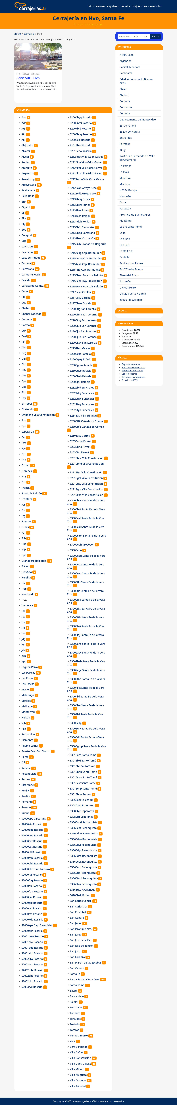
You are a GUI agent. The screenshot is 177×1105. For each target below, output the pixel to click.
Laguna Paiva (30, 667)
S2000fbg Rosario (32, 880)
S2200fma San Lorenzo (84, 314)
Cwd (24, 336)
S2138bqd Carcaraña (82, 233)
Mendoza (125, 178)
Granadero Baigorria (34, 561)
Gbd (24, 544)
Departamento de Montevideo (138, 119)
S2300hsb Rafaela (80, 376)
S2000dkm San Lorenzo (36, 869)
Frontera (27, 499)
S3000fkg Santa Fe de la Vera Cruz (86, 601)
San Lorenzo (77, 957)
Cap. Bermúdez (31, 257)
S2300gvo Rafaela (80, 370)
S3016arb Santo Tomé (83, 755)
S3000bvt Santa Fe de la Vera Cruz (86, 511)
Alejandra (27, 145)
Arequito (27, 168)
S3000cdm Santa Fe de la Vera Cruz (86, 537)
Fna (24, 476)
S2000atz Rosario (32, 824)
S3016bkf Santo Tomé (83, 760)
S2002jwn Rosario (32, 964)
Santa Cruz (126, 251)
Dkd (24, 364)
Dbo (24, 347)
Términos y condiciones (133, 377)
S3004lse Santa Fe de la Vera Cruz (85, 706)
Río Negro (126, 220)
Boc (24, 229)
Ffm (24, 454)
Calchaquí (28, 252)
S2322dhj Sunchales (82, 393)
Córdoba (125, 113)
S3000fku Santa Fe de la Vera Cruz (86, 610)
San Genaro (77, 917)
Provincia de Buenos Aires (135, 214)
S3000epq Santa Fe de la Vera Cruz (86, 557)
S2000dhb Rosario (32, 863)
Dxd (24, 387)
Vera (72, 1041)
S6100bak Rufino (80, 895)
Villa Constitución (80, 1058)
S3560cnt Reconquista (83, 828)
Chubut (124, 95)
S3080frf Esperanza (81, 816)
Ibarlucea (27, 605)
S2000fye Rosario (32, 897)
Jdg (23, 639)
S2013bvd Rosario (80, 145)
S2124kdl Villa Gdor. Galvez (86, 168)
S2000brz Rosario (32, 841)
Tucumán (125, 281)
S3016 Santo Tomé (131, 226)
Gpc (24, 555)
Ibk (23, 611)
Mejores (137, 6)
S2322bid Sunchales (82, 387)
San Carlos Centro (81, 901)
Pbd (24, 729)
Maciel (25, 689)
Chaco (123, 89)
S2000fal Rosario (32, 874)
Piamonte (27, 740)
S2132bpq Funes (80, 199)
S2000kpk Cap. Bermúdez (37, 925)
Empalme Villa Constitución (38, 415)
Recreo (26, 779)
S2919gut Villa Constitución (86, 489)
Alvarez (26, 151)
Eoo (24, 420)
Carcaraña (28, 269)
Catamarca (126, 73)
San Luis (125, 245)
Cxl (23, 342)
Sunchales (76, 1007)
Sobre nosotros (129, 373)
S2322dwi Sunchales (82, 398)
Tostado (75, 1024)
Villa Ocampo (78, 1080)
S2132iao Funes (79, 210)
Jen (23, 644)
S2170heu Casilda (80, 303)
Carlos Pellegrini (31, 274)
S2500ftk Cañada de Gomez (86, 421)
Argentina (28, 173)
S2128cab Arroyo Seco (83, 188)
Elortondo (28, 409)
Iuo (24, 633)
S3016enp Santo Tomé (83, 788)
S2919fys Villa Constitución (86, 472)
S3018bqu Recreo (80, 794)
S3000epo (76, 550)
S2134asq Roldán (80, 216)
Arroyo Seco (29, 184)
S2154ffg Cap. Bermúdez (85, 269)
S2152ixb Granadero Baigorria (88, 244)
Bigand (26, 207)
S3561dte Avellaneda (82, 889)
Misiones (125, 184)
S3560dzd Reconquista (83, 856)
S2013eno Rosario (81, 151)
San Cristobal (78, 912)
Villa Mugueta (78, 1075)
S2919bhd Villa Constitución (87, 463)
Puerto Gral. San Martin (36, 751)
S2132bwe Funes (80, 205)
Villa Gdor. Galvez (80, 1063)
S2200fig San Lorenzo (83, 309)
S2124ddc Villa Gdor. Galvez (86, 156)
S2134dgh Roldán (80, 221)
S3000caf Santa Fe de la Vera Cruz (86, 519)
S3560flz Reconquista (83, 873)
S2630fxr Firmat (79, 452)
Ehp (24, 392)
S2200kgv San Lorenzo (83, 342)
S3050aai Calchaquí (81, 800)
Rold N (26, 790)
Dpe (24, 381)
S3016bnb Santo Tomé (83, 772)
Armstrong (28, 179)
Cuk (24, 330)
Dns (24, 375)
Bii (23, 213)
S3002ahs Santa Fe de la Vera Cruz (86, 645)
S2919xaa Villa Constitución (86, 495)
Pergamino (28, 734)
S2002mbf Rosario (33, 970)
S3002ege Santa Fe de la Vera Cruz (86, 671)
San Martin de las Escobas (85, 962)
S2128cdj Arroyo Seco (83, 193)
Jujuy (123, 150)
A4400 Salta (127, 55)
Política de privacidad (132, 370)
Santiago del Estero (131, 263)
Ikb (23, 616)
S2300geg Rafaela (80, 359)
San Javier (76, 923)
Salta (123, 233)
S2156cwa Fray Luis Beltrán (86, 286)
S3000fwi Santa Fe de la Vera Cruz (86, 627)
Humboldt (28, 594)
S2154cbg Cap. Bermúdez (85, 253)
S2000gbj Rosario (32, 903)
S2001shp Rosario (32, 953)
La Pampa (126, 166)
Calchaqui (28, 246)
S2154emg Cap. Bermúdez (86, 258)
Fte (23, 510)
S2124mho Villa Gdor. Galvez (87, 179)
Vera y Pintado (79, 1047)
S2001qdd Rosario (32, 947)
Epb (24, 426)
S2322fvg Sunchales (82, 404)
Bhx (24, 201)
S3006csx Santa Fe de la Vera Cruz (86, 730)
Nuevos (100, 6)
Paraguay (125, 208)
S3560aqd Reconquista (83, 822)
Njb (24, 723)
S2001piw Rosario (32, 942)
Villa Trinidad (78, 1086)
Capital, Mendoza (130, 67)
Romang (27, 801)
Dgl (24, 358)
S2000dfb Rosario (32, 858)
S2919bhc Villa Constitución (86, 458)
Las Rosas (27, 678)
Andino (26, 162)
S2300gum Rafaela (81, 365)
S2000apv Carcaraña (34, 818)
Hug (24, 589)
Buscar (155, 36)
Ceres (25, 291)
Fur (24, 532)
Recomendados (153, 6)
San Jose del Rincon (81, 945)
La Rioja (124, 172)
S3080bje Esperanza (82, 811)
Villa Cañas (76, 1052)
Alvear (25, 156)
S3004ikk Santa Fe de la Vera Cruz (85, 689)
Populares (113, 6)
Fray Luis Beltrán (32, 493)
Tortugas (75, 1019)
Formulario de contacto (133, 367)
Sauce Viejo (77, 996)
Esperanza (28, 431)
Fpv (24, 482)
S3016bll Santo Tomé (82, 766)
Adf (24, 123)
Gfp (24, 549)
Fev (24, 448)
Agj (24, 128)
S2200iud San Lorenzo (83, 326)
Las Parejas (28, 672)
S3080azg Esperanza (82, 805)
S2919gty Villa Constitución (86, 483)
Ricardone (28, 785)
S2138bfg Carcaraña (82, 227)
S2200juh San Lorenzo (83, 337)
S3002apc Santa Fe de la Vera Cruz (86, 654)
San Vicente (77, 968)
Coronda (27, 319)
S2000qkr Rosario (32, 931)
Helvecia (27, 572)
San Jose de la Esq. (81, 940)
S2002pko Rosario (32, 981)
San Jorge (76, 934)
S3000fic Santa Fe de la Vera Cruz (85, 592)
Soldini (74, 1002)
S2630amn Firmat (80, 441)
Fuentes (26, 521)
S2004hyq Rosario (81, 117)
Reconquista (29, 773)
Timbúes (75, 1013)
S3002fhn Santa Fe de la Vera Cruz (86, 680)
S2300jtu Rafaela (80, 382)
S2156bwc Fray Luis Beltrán (86, 275)
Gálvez (26, 566)
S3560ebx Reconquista (83, 861)
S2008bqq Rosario (81, 134)
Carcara (26, 263)
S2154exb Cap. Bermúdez (85, 264)
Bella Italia (28, 196)
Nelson (26, 717)
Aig (24, 134)
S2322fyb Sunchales (82, 410)
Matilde (26, 701)
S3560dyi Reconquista (83, 845)
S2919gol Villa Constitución (86, 478)
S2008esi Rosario (80, 140)
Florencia (27, 471)
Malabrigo (28, 695)
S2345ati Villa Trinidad (83, 415)
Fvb (24, 538)
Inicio (91, 6)
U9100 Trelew (128, 287)
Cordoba (125, 101)
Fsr (23, 504)
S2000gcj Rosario (32, 908)
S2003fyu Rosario (32, 987)
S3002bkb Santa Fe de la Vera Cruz (86, 662)
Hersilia (26, 577)
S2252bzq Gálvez (80, 348)
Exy (24, 437)
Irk (23, 627)
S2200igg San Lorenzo (83, 320)
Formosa (125, 144)
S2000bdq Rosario (32, 830)
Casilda (26, 280)
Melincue (27, 706)
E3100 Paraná (128, 125)
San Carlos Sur (79, 906)
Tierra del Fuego (129, 275)
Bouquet (27, 235)
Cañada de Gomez (33, 285)
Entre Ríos (126, 137)
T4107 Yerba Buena (131, 269)
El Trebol (27, 403)
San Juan (125, 239)
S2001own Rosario (33, 936)
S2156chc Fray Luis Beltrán (86, 281)
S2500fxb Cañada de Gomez (87, 427)
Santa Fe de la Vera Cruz (84, 979)
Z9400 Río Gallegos (131, 300)
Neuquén (125, 196)
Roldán (26, 796)
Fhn (24, 459)
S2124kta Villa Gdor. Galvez (86, 173)
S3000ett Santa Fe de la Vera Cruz (85, 566)
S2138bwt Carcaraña (82, 238)
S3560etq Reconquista (83, 867)
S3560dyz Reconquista (83, 850)
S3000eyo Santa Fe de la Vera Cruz (86, 575)
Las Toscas (28, 684)
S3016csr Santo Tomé (83, 783)
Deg (24, 353)
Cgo (24, 302)
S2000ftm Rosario (32, 891)
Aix (23, 140)
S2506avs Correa (80, 435)
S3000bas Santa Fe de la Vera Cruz (86, 502)
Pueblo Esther (30, 745)
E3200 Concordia (130, 131)
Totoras (74, 1030)
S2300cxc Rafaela (80, 354)
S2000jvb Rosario (32, 914)
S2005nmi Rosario (81, 123)
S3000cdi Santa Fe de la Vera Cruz (85, 528)
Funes (25, 527)
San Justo (75, 951)
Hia (24, 583)
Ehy (24, 398)
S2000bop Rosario (32, 835)
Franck (26, 487)
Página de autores (131, 364)
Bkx (24, 218)
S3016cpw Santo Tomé (83, 777)
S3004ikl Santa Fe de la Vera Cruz (85, 698)
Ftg (23, 516)
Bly (23, 224)
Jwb (24, 656)
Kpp (24, 661)
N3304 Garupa (128, 190)
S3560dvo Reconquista (83, 839)
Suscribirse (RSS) (130, 380)
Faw (24, 443)
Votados (125, 6)
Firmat (26, 465)
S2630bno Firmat (80, 447)
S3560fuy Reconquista (83, 884)
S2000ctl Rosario (32, 852)
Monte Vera (29, 712)
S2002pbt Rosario (32, 975)
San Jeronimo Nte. (81, 929)
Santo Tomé (77, 985)
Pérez (25, 757)
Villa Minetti (77, 1069)
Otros (123, 202)
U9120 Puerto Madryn (133, 293)
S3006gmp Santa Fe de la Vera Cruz (87, 747)
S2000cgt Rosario (32, 846)
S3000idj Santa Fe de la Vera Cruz (85, 636)
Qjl (23, 762)
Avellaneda (28, 190)
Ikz (23, 622)
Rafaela (26, 768)
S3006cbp (76, 723)
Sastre (74, 990)
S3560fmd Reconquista (84, 878)
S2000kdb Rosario (32, 919)
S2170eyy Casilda (80, 298)
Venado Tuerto (79, 1035)
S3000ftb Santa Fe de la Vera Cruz (85, 619)
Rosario (26, 807)
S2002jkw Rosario (32, 959)
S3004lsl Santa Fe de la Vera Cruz (85, 715)
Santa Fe (29, 33)
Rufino (26, 813)
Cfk (24, 297)
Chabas (26, 308)
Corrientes (126, 107)
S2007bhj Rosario (80, 128)
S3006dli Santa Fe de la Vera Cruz (85, 738)
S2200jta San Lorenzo (83, 331)
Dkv (24, 370)
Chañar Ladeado (31, 314)
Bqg (24, 241)
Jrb (23, 650)
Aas (24, 117)
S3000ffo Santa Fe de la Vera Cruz (85, 583)
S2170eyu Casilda (80, 292)
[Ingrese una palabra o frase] (134, 36)
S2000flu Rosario (32, 886)
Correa (26, 325)
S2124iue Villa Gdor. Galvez (86, 162)
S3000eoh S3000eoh (82, 544)
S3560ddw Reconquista (84, 833)
